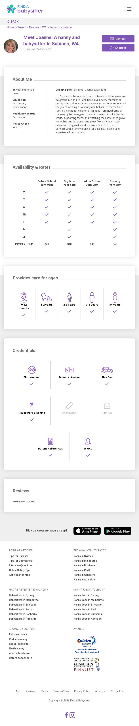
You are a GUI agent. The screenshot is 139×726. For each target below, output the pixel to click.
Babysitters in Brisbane (22, 604)
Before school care (20, 657)
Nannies (34, 27)
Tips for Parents (18, 556)
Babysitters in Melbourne (24, 599)
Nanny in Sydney (83, 556)
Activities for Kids (19, 574)
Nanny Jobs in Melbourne (88, 599)
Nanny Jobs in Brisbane (87, 604)
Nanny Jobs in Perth (85, 609)
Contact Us (117, 691)
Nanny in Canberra (84, 574)
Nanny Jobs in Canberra (87, 614)
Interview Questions (20, 565)
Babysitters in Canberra (23, 614)
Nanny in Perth (81, 570)
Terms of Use (61, 691)
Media (44, 691)
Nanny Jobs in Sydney (86, 595)
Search (21, 27)
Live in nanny (16, 648)
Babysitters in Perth (20, 609)
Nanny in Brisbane (84, 565)
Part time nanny (18, 639)
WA (44, 27)
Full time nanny (18, 634)
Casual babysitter (19, 643)
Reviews (30, 691)
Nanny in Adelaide (84, 579)
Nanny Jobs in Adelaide (87, 618)
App (18, 691)
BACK (11, 21)
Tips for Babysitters (20, 560)
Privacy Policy (82, 691)
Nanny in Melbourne (85, 560)
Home (10, 27)
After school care (19, 653)
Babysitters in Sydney (21, 595)
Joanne (67, 27)
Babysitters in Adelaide (22, 618)
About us (100, 691)
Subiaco (54, 27)
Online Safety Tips (19, 570)
